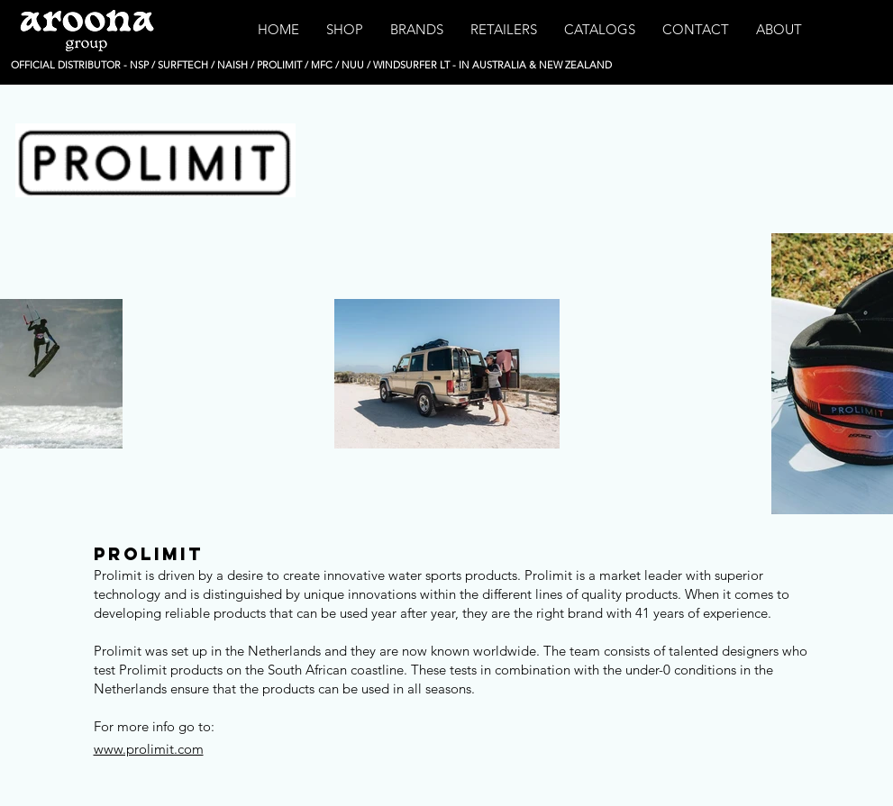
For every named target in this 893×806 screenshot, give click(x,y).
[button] (345, 29)
